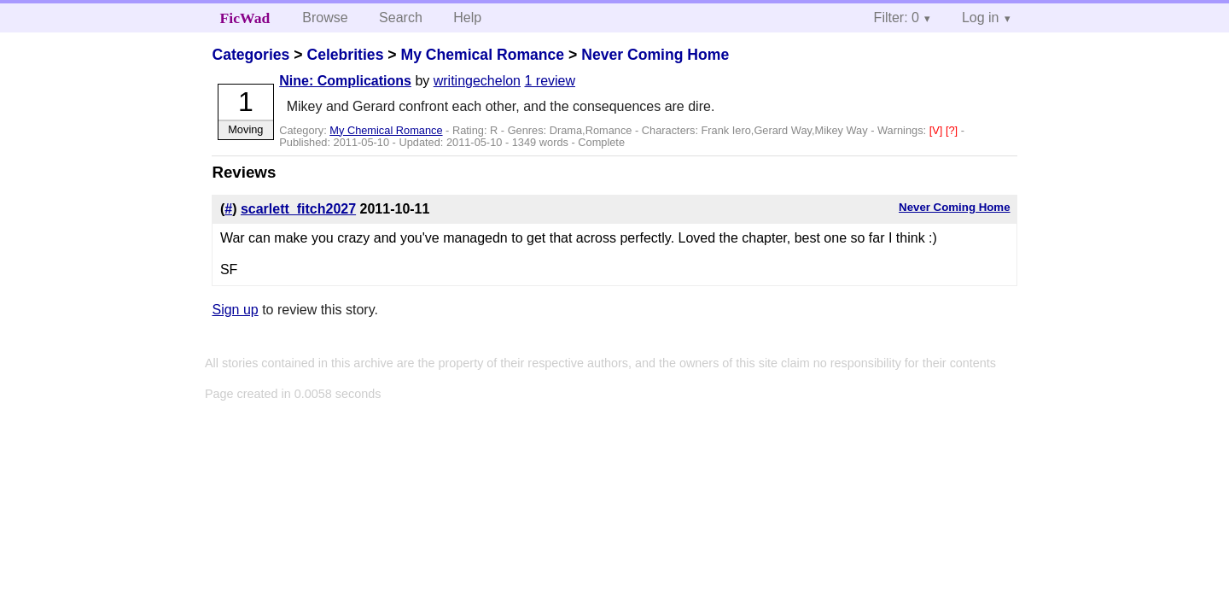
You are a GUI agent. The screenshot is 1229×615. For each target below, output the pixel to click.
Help (467, 17)
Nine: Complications (345, 80)
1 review (549, 80)
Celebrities (344, 54)
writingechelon (477, 80)
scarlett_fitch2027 (298, 209)
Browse (324, 17)
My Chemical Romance (482, 54)
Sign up (235, 309)
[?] (953, 130)
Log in (980, 17)
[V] (937, 130)
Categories (250, 54)
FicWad (245, 17)
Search (400, 17)
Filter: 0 (896, 17)
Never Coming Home (655, 54)
